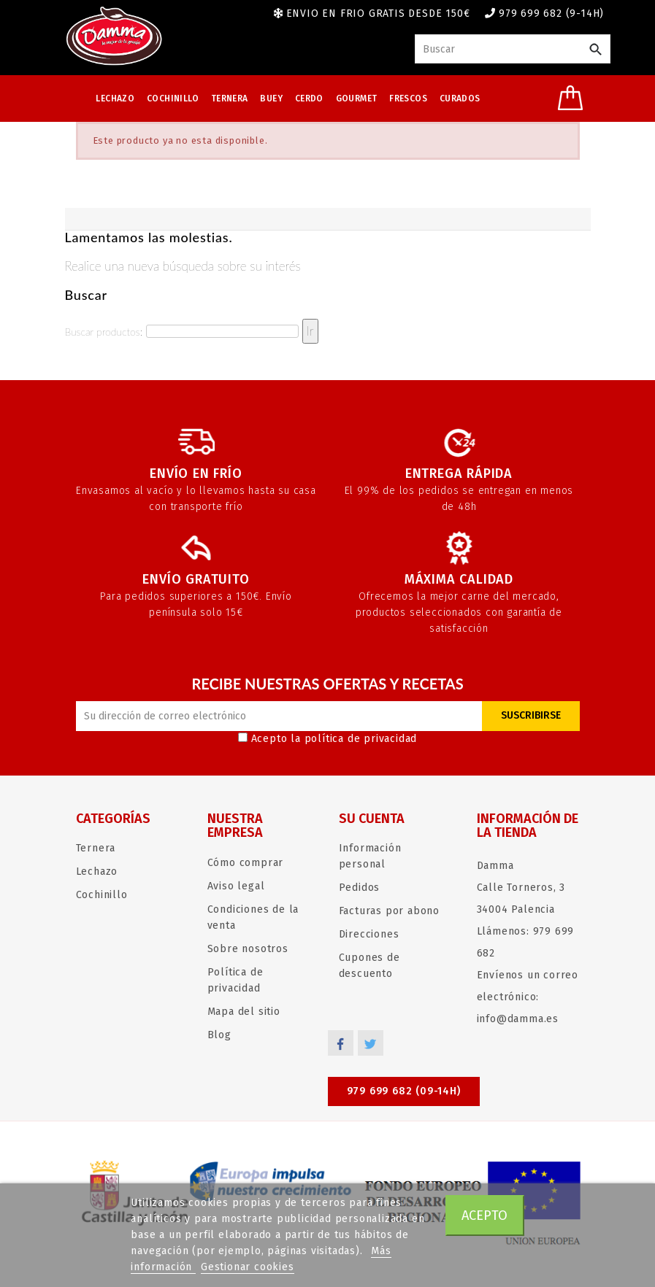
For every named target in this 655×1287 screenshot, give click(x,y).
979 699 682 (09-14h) (404, 1091)
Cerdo (309, 98)
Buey (271, 98)
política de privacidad (361, 739)
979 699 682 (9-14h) (551, 13)
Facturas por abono (389, 911)
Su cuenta (372, 819)
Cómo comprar (245, 863)
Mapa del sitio (243, 1011)
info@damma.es (518, 1019)
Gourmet (357, 98)
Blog (219, 1035)
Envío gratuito (195, 579)
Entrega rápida (459, 473)
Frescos (408, 98)
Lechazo (115, 98)
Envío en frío (196, 473)
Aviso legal (236, 886)
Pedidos (359, 887)
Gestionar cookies (247, 1267)
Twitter (370, 1043)
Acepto (484, 1215)
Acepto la (328, 739)
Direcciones (369, 934)
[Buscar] (512, 48)
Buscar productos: (103, 331)
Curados (460, 98)
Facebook (340, 1043)
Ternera (229, 98)
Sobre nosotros (247, 949)
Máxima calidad (459, 579)
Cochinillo (173, 98)
